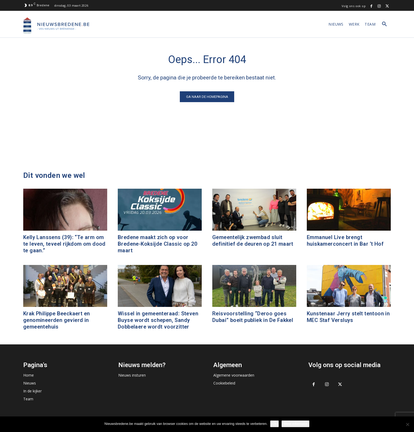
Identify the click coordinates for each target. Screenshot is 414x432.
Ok (274, 424)
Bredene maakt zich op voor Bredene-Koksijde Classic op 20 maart (157, 244)
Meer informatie (295, 424)
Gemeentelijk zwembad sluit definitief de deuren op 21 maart (252, 240)
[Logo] (56, 25)
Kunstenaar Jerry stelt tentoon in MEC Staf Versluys (348, 316)
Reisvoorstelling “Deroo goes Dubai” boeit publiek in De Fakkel (252, 316)
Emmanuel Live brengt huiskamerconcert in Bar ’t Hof (345, 240)
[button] (384, 24)
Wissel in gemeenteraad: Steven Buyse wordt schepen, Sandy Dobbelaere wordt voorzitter (158, 320)
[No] (407, 424)
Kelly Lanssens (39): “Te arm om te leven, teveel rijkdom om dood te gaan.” (64, 244)
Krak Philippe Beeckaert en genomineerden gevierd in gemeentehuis (56, 320)
